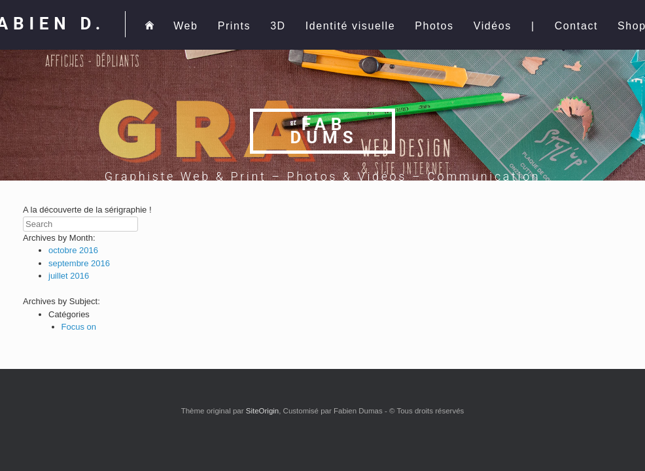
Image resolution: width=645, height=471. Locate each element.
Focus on (78, 327)
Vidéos (493, 25)
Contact (576, 25)
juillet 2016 (68, 276)
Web (185, 25)
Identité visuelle (350, 25)
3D (278, 25)
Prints (234, 25)
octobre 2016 (73, 250)
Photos (434, 25)
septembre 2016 (79, 263)
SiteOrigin (262, 411)
